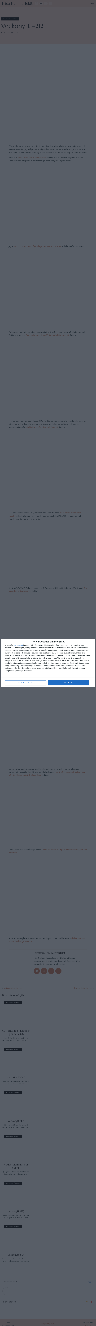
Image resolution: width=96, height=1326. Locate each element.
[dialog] (48, 663)
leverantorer (18, 645)
